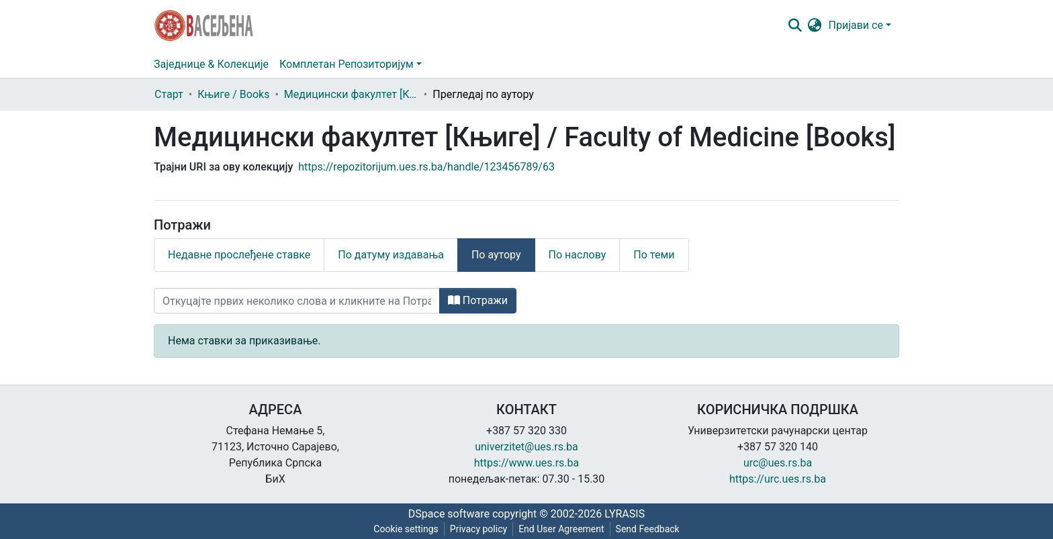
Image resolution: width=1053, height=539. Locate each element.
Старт (168, 94)
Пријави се (856, 25)
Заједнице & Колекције (211, 64)
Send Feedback (648, 529)
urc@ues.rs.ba (777, 462)
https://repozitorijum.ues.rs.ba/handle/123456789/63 (426, 166)
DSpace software (449, 513)
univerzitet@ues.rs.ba (526, 446)
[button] (815, 25)
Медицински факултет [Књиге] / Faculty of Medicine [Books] (351, 94)
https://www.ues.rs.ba (527, 462)
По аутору (496, 254)
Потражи (478, 300)
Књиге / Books (233, 94)
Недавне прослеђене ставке (239, 254)
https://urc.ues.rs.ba (777, 479)
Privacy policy (478, 529)
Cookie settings (406, 529)
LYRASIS (624, 513)
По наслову (577, 254)
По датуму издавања (391, 254)
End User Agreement (561, 529)
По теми (653, 254)
